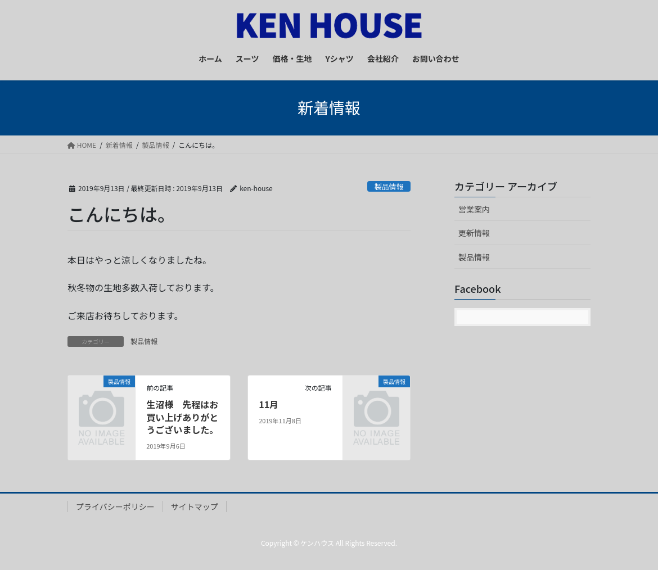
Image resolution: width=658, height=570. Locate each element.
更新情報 (474, 232)
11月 (268, 404)
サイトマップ (194, 506)
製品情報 (389, 186)
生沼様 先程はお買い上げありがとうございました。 (182, 416)
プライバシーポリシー (115, 506)
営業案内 (474, 209)
